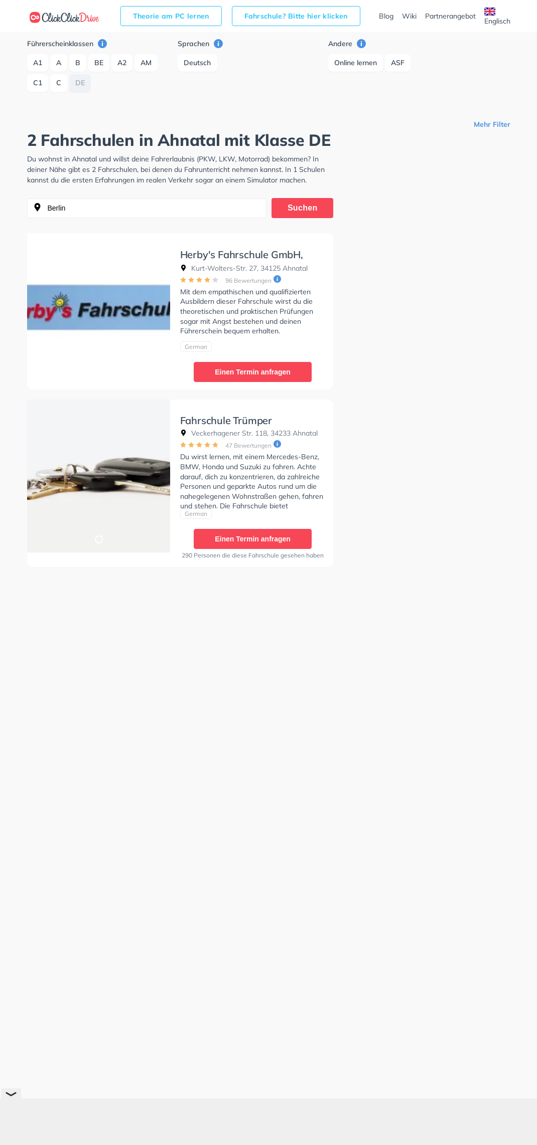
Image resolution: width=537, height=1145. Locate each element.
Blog (386, 16)
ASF (398, 62)
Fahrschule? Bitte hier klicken (296, 16)
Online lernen (355, 62)
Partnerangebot (450, 16)
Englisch (497, 17)
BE (98, 62)
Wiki (409, 16)
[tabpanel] (98, 309)
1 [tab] (98, 372)
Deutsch (197, 62)
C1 (37, 82)
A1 (37, 62)
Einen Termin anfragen (253, 372)
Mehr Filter (492, 124)
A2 (121, 62)
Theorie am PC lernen (171, 16)
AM (146, 62)
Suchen (303, 208)
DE (80, 82)
